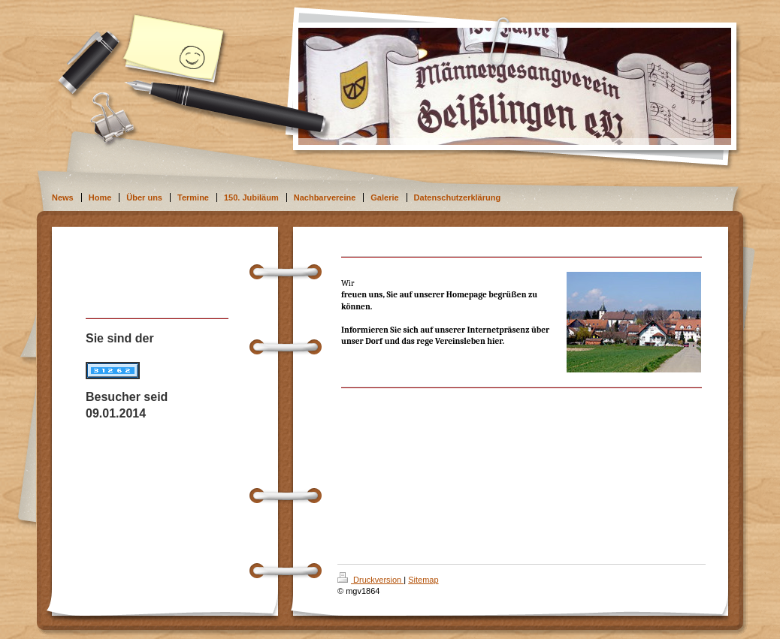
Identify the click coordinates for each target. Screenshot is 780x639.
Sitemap (423, 579)
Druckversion (370, 579)
